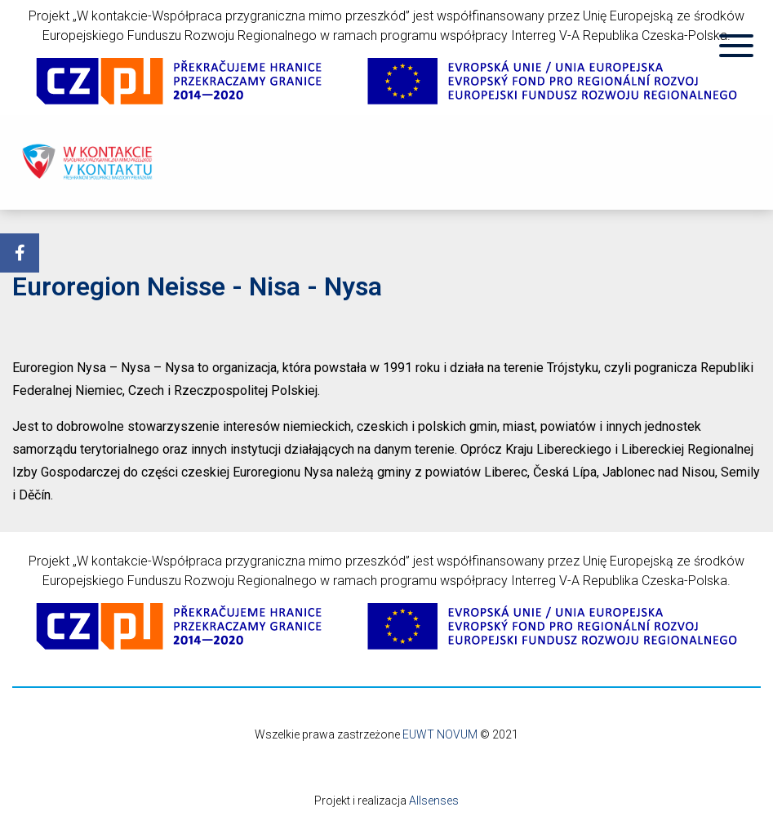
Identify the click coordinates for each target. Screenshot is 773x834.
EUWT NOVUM (440, 734)
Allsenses (434, 800)
